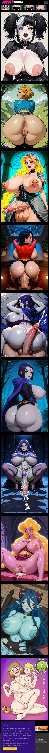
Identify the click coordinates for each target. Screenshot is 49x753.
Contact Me (35, 748)
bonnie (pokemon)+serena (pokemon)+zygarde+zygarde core (24, 721)
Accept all (10, 749)
